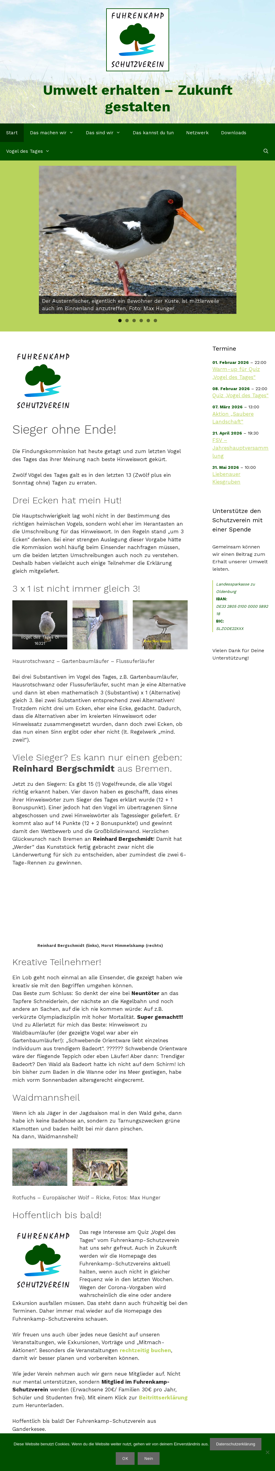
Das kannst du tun (153, 132)
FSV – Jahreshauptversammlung (240, 448)
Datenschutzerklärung (235, 1444)
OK (125, 1458)
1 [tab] (120, 320)
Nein (148, 1458)
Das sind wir (106, 132)
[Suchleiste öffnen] (266, 151)
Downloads (233, 132)
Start (12, 132)
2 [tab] (127, 320)
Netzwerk (197, 132)
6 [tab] (155, 320)
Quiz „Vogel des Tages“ (240, 395)
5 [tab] (148, 320)
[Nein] (267, 1452)
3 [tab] (134, 320)
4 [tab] (141, 320)
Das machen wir (55, 132)
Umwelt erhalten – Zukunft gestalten (137, 98)
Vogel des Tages (31, 151)
